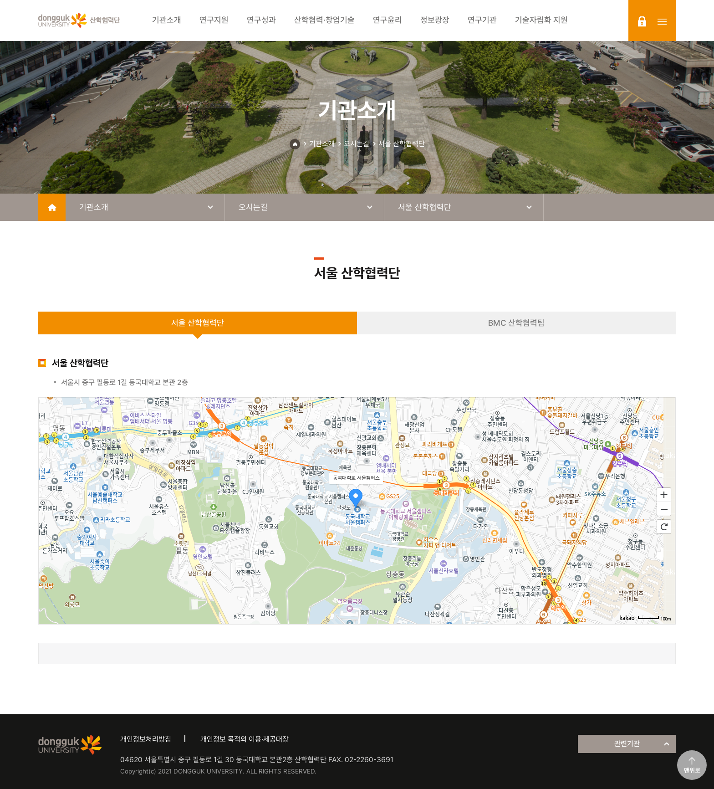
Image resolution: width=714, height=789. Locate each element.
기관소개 (322, 143)
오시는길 (356, 143)
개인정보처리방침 (145, 739)
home (52, 207)
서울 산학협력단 (401, 143)
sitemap (662, 21)
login (642, 21)
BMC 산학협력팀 (516, 323)
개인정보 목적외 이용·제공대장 (244, 739)
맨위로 (692, 770)
